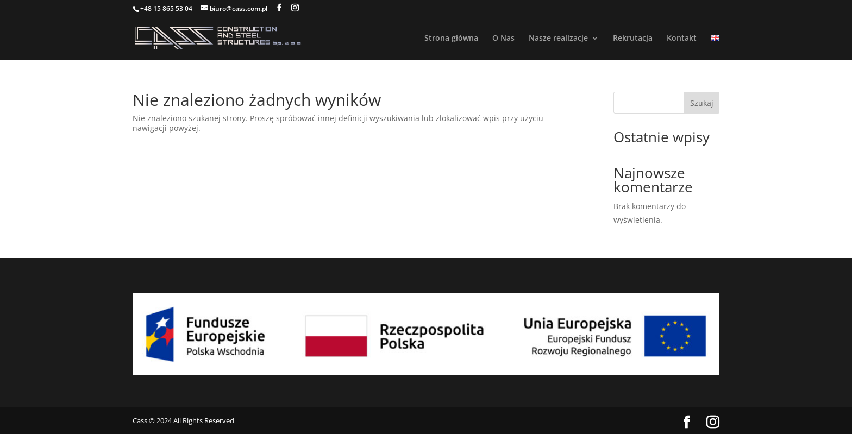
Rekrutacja (633, 38)
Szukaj (701, 103)
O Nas (503, 38)
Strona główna (451, 38)
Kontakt (682, 38)
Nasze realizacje (558, 38)
